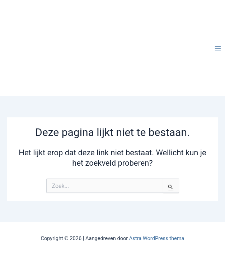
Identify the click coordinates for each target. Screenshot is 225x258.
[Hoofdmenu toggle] (218, 48)
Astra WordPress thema (156, 238)
